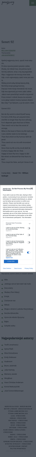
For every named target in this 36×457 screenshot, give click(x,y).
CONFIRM (11, 261)
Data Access (18, 268)
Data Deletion (7, 268)
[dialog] (18, 228)
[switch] (28, 228)
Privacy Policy (29, 268)
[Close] (32, 189)
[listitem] (18, 223)
